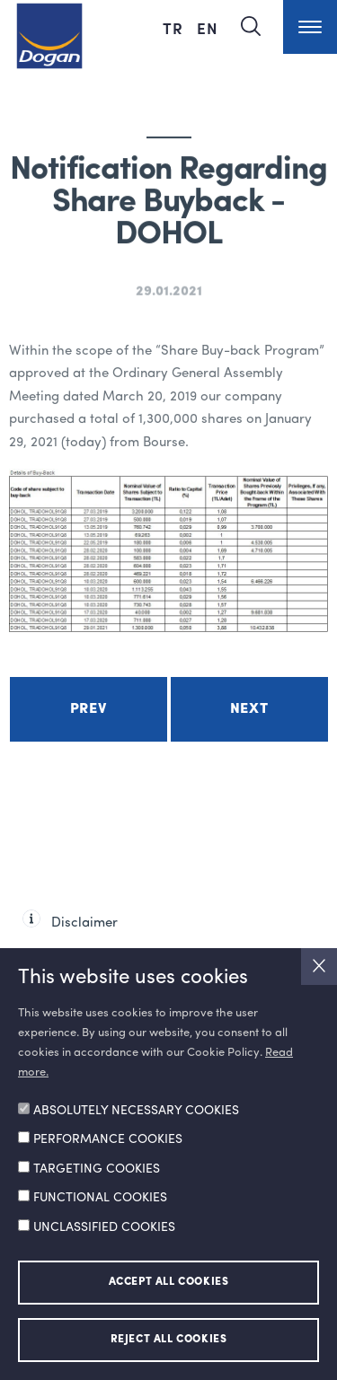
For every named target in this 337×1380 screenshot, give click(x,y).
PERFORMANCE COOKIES (107, 1139)
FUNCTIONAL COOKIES (100, 1197)
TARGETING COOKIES (96, 1169)
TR (175, 28)
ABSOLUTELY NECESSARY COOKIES (136, 1110)
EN (207, 28)
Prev (88, 709)
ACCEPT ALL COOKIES (169, 1282)
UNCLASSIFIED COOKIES (104, 1227)
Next (249, 709)
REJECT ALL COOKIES (169, 1339)
